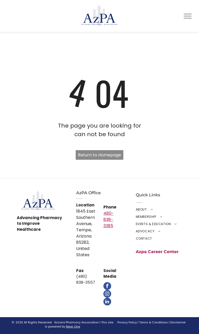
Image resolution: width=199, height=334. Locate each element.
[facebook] (107, 286)
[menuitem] (159, 209)
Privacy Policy (127, 322)
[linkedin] (107, 301)
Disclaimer (178, 322)
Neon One (73, 326)
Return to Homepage (99, 155)
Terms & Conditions (153, 322)
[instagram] (107, 294)
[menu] (187, 16)
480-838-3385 (108, 219)
